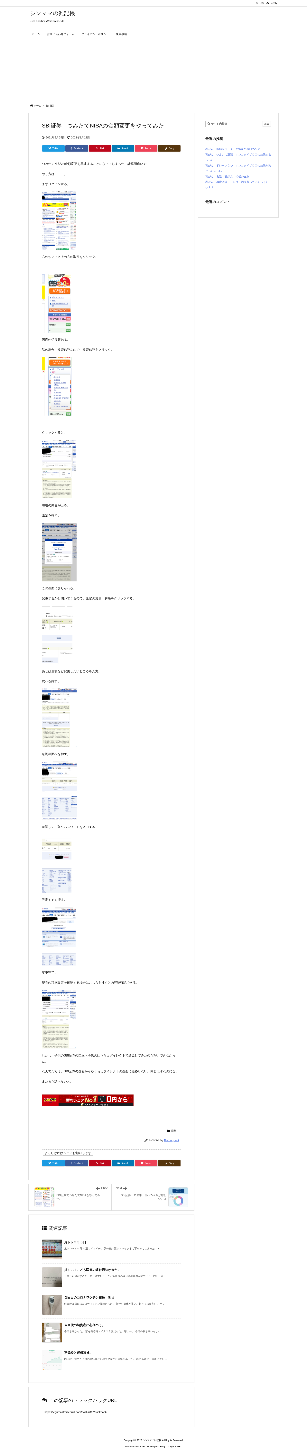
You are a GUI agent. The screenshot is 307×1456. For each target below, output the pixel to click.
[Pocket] (146, 148)
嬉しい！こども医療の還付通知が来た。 (92, 1270)
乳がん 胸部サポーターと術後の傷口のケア (232, 149)
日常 (52, 105)
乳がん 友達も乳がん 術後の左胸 (227, 176)
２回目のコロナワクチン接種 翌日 (89, 1297)
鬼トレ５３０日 (75, 1242)
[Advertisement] (153, 68)
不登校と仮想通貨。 (78, 1352)
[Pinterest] (100, 148)
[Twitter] (53, 148)
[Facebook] (76, 148)
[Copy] (169, 148)
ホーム (37, 105)
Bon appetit (171, 1140)
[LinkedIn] (123, 148)
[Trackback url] (111, 1412)
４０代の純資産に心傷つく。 (84, 1325)
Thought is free (173, 1446)
